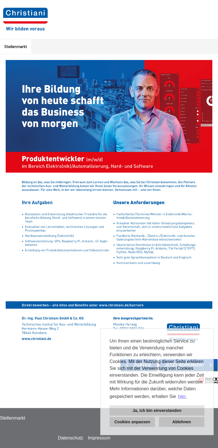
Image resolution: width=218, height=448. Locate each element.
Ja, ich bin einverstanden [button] (157, 410)
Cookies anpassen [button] (132, 422)
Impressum (99, 437)
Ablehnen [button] (181, 422)
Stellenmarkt (15, 46)
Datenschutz (70, 437)
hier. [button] (182, 396)
